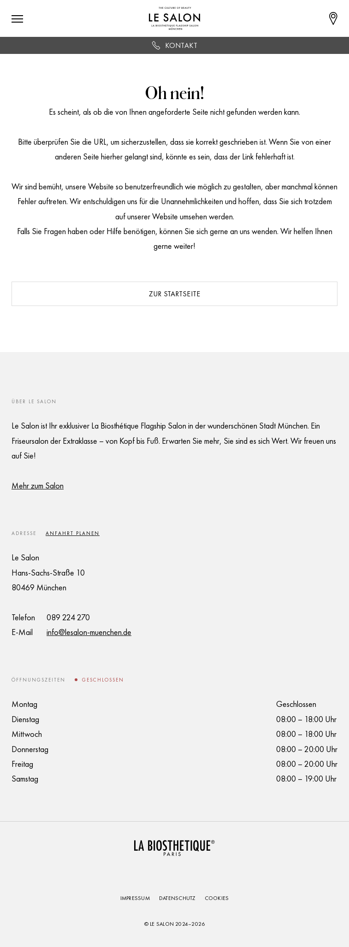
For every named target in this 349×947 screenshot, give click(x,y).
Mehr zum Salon (38, 485)
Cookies (217, 898)
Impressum (135, 898)
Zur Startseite (174, 294)
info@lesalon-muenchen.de (89, 632)
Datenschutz (177, 898)
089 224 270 (68, 617)
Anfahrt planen (73, 533)
